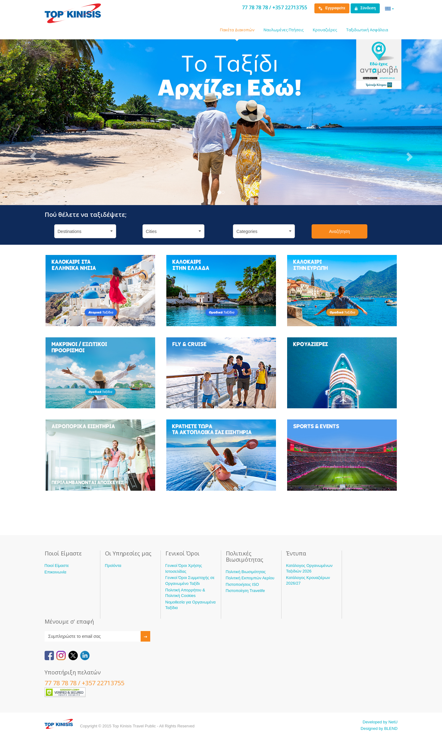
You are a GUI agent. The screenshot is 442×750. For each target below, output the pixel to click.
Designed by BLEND (379, 728)
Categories (263, 231)
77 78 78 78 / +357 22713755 (274, 7)
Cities (173, 231)
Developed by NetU (380, 722)
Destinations (85, 231)
